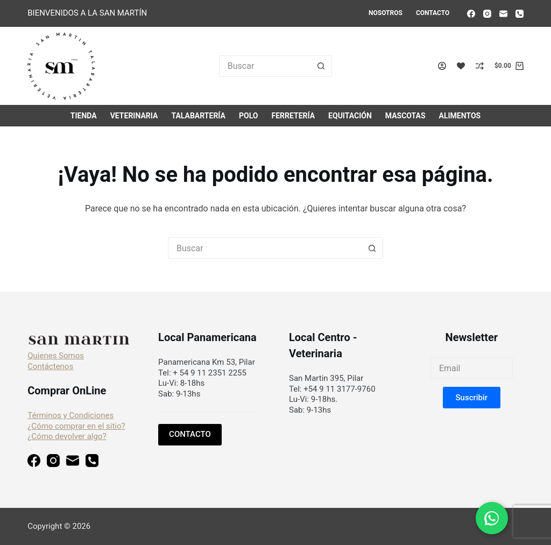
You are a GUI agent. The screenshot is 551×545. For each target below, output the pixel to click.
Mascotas (405, 115)
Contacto (432, 13)
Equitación (350, 115)
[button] (472, 397)
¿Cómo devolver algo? (66, 436)
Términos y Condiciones (70, 415)
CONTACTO (190, 434)
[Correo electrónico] (503, 14)
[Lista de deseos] (461, 66)
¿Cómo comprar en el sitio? (76, 426)
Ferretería (293, 115)
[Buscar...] (264, 66)
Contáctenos (50, 366)
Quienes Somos (55, 355)
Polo (248, 115)
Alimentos (460, 115)
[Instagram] (487, 14)
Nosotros (385, 13)
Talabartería (198, 115)
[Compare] (480, 66)
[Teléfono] (519, 14)
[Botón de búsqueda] (321, 66)
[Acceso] (442, 66)
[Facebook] (471, 14)
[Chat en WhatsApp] (492, 518)
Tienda (83, 115)
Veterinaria (134, 115)
